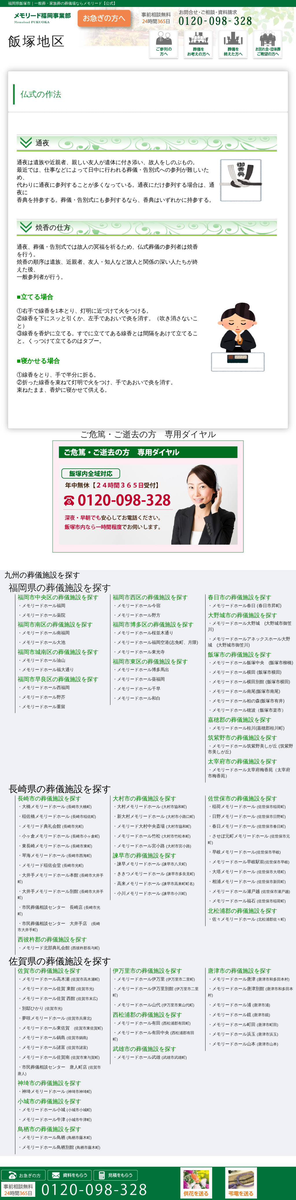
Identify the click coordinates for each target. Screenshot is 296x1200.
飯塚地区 (37, 41)
